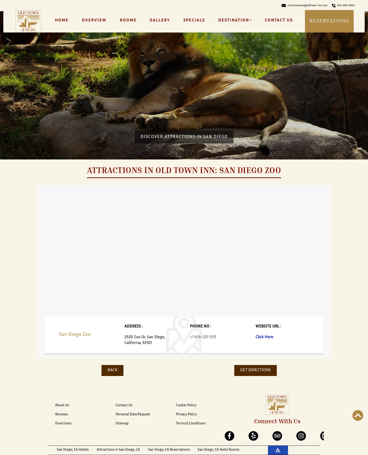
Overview (94, 20)
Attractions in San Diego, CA (118, 449)
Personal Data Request (133, 414)
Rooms (128, 20)
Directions (63, 423)
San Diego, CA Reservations (169, 449)
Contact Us (279, 20)
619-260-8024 (343, 5)
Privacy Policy (186, 414)
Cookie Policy (186, 405)
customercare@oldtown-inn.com (305, 5)
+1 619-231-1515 (203, 337)
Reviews (61, 414)
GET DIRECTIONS (255, 370)
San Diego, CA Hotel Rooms (218, 449)
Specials (194, 20)
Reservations (329, 20)
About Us (62, 405)
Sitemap (122, 423)
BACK (112, 370)
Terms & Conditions (191, 423)
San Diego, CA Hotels (73, 449)
